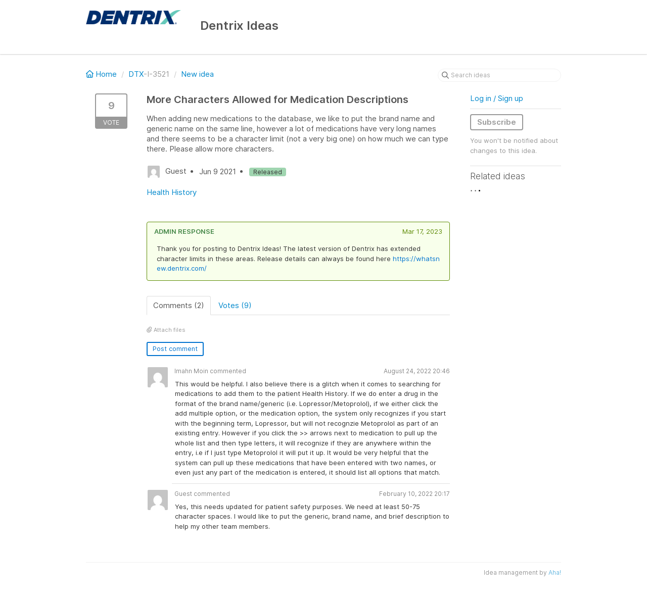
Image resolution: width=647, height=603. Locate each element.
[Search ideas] (499, 75)
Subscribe (496, 122)
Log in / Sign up (496, 98)
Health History (172, 192)
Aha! (554, 572)
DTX (136, 74)
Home (102, 74)
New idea (197, 74)
